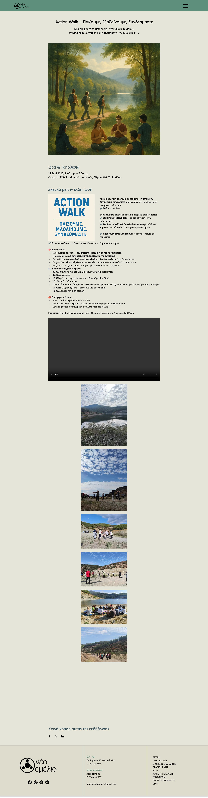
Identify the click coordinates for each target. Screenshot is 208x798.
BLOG (155, 771)
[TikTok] (41, 782)
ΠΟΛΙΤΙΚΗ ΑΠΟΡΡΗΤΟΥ (164, 781)
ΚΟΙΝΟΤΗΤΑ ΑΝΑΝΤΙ (163, 774)
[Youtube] (47, 782)
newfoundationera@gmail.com (102, 784)
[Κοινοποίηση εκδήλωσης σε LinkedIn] (62, 736)
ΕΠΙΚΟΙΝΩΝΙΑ (159, 777)
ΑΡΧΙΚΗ (156, 757)
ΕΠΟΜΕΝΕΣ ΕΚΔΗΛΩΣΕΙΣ (164, 764)
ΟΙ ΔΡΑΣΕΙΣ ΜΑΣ (160, 767)
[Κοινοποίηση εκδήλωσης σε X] (56, 736)
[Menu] (186, 6)
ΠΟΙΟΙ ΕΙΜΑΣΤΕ (160, 761)
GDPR (155, 784)
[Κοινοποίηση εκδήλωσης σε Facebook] (49, 736)
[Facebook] (30, 782)
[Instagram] (36, 782)
